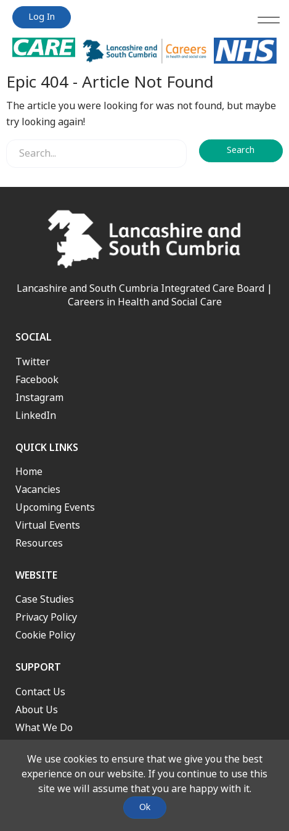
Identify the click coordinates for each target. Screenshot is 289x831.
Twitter (32, 362)
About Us (36, 710)
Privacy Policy (46, 617)
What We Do (44, 728)
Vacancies (37, 489)
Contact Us (40, 692)
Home (29, 472)
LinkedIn (35, 415)
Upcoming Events (55, 507)
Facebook (37, 380)
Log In (41, 16)
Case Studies (44, 599)
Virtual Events (47, 525)
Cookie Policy (45, 635)
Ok (144, 807)
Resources (39, 543)
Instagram (39, 398)
